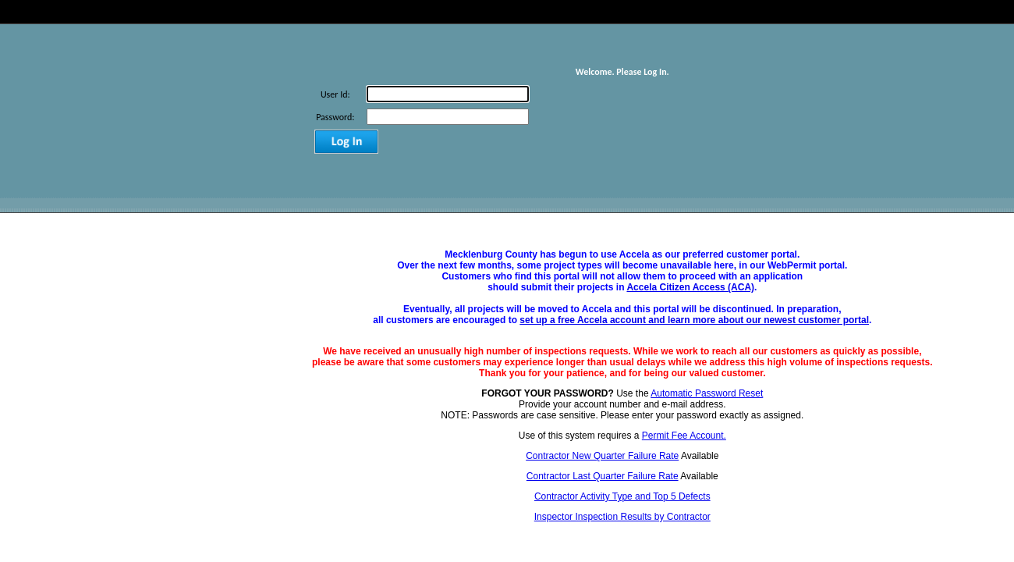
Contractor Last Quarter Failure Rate (602, 476)
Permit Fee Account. (684, 435)
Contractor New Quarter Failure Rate (602, 455)
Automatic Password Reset (707, 393)
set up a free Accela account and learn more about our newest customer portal (694, 320)
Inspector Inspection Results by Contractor (622, 516)
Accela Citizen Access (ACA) (690, 287)
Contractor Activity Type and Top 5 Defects (622, 496)
